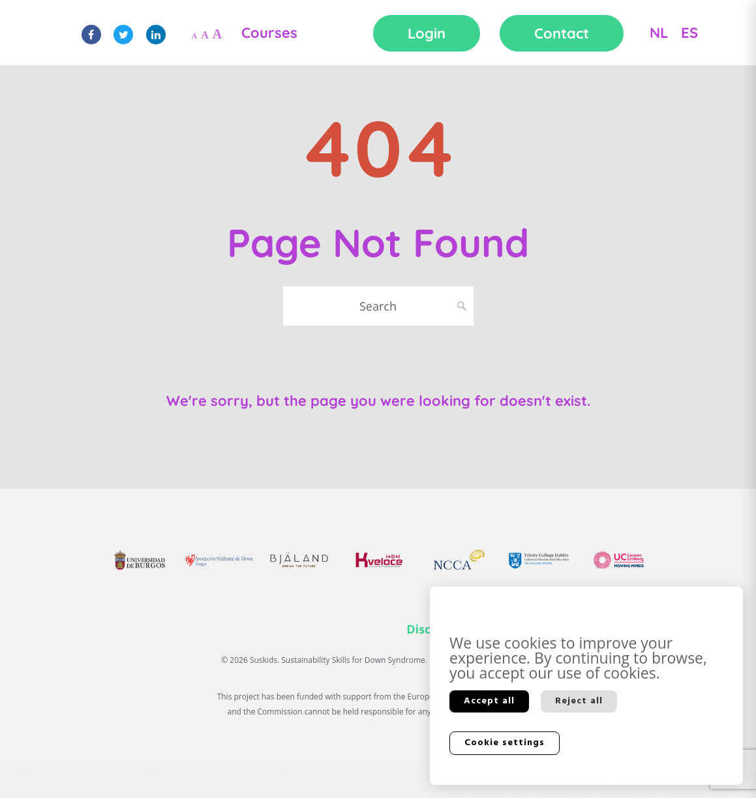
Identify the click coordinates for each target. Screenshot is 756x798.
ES (689, 32)
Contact (561, 33)
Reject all (579, 701)
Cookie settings (504, 742)
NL (659, 32)
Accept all (489, 701)
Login (427, 33)
